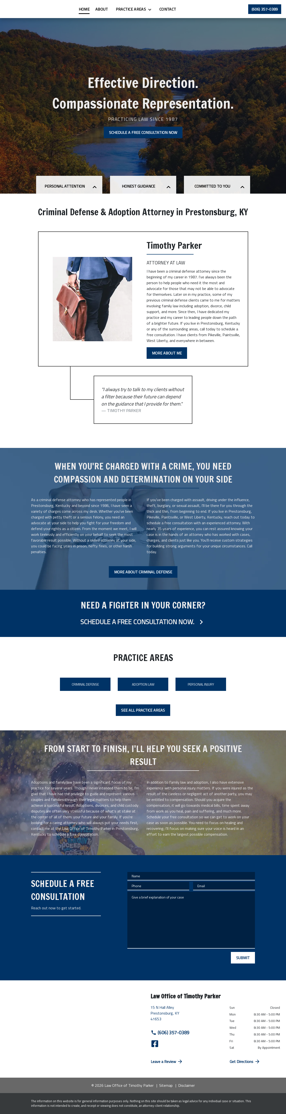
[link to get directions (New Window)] (186, 1015)
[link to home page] (34, 9)
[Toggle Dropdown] (181, 9)
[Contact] (198, 9)
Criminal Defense (85, 684)
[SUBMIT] (243, 957)
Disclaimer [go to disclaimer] (186, 1085)
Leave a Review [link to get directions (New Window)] (167, 1061)
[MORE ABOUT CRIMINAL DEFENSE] (143, 572)
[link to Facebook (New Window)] (154, 1044)
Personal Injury (201, 684)
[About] (132, 9)
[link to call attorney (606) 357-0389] (264, 9)
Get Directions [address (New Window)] (245, 1061)
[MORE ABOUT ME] (167, 353)
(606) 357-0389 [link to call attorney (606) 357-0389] (170, 1032)
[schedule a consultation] (143, 613)
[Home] (114, 9)
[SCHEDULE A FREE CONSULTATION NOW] (143, 132)
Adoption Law (143, 684)
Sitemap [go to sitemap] (166, 1085)
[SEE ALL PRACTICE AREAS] (143, 710)
